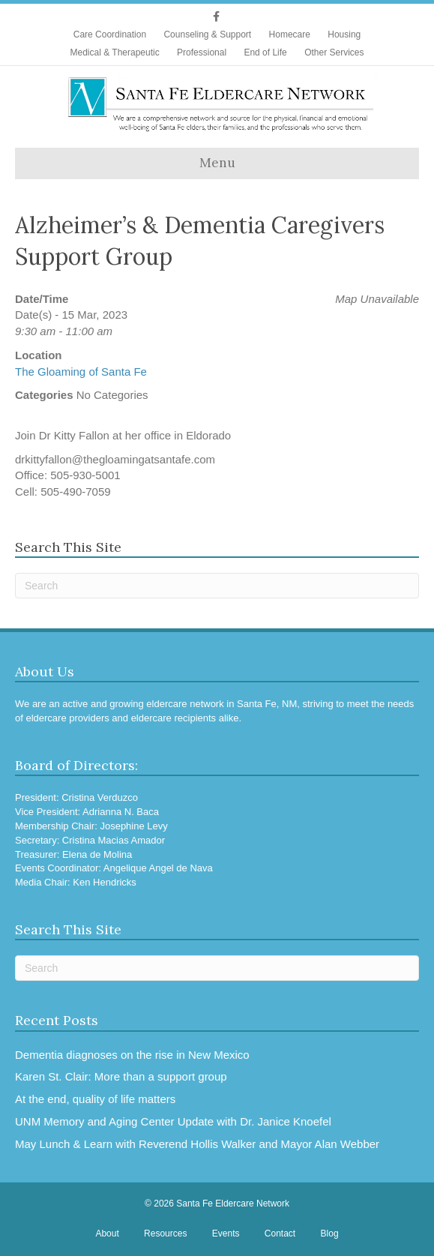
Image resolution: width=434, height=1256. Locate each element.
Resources (165, 1233)
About (106, 1233)
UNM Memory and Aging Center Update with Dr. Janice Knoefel (173, 1121)
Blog (330, 1233)
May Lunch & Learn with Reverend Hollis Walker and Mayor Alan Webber (197, 1144)
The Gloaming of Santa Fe (81, 371)
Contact (280, 1233)
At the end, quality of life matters (95, 1099)
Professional (201, 52)
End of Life (265, 52)
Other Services (334, 52)
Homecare (289, 34)
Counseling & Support (207, 34)
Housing (344, 34)
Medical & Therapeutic (115, 52)
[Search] (217, 585)
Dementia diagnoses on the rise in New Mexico (132, 1054)
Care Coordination (109, 34)
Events (226, 1233)
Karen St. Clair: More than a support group (121, 1076)
